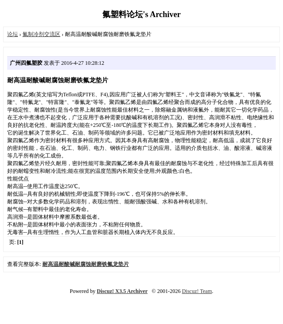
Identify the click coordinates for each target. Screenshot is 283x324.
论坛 (12, 34)
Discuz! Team (197, 291)
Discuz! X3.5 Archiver (122, 291)
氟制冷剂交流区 (41, 34)
